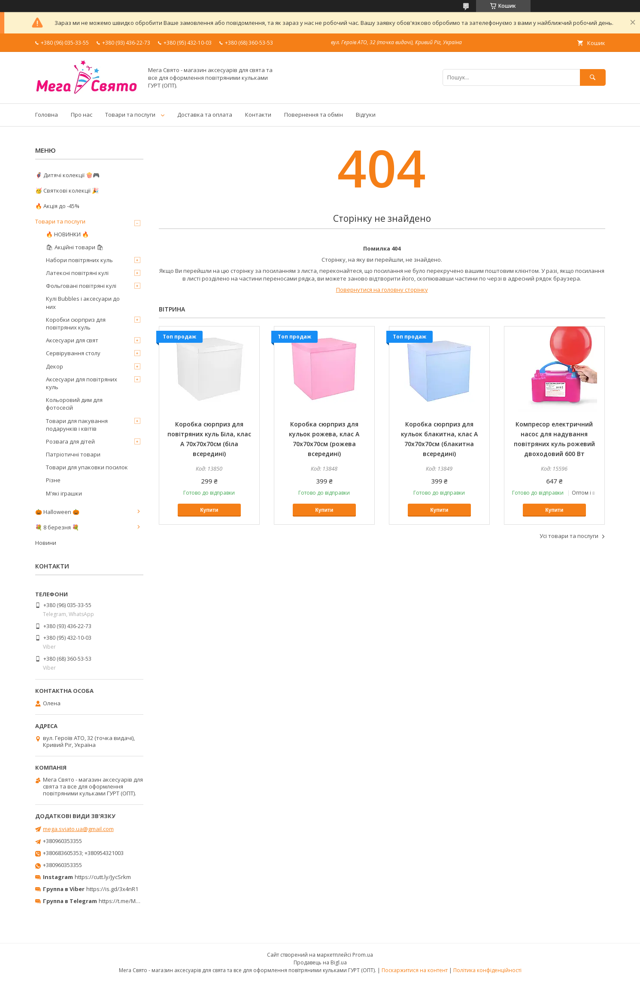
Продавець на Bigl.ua (320, 962)
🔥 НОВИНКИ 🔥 (67, 234)
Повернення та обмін (313, 114)
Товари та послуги (130, 114)
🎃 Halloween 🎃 (57, 512)
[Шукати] (593, 77)
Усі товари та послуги (569, 536)
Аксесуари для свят (72, 340)
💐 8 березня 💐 (57, 527)
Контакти (258, 114)
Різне (53, 480)
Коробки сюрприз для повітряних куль (76, 323)
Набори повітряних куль (79, 260)
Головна (46, 114)
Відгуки (366, 114)
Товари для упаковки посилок (87, 467)
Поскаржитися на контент (415, 970)
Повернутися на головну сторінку (382, 289)
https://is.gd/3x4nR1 (112, 889)
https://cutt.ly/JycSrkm (103, 877)
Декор (54, 366)
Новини (45, 543)
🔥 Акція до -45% (57, 206)
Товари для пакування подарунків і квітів (77, 424)
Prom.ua (362, 954)
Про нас (81, 114)
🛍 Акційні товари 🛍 (75, 247)
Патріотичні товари (73, 454)
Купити (209, 510)
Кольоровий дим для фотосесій (74, 403)
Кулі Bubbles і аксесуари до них (83, 302)
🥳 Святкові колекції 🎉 (67, 190)
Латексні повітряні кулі (77, 273)
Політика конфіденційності (487, 970)
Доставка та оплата (204, 114)
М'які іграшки (64, 493)
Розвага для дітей (70, 441)
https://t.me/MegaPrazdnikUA (137, 901)
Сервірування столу (73, 353)
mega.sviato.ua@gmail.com (78, 828)
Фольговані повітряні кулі (81, 286)
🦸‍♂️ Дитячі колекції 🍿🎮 (67, 175)
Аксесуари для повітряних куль (81, 383)
